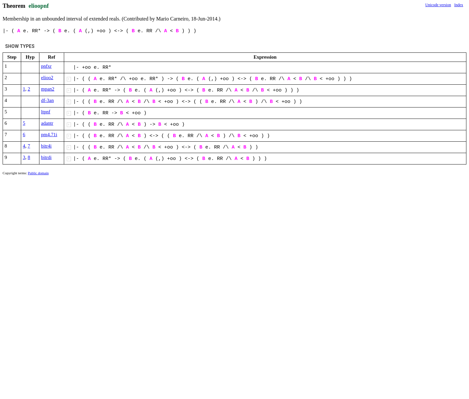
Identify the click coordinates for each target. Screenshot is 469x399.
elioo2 (47, 77)
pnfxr (46, 66)
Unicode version (438, 5)
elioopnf (39, 6)
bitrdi (46, 157)
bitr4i (46, 146)
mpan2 (47, 89)
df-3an (47, 100)
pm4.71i (49, 134)
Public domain (38, 173)
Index (458, 5)
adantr (47, 123)
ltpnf (45, 111)
